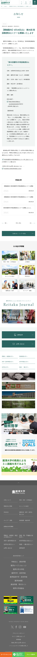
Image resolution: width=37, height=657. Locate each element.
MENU (35, 2)
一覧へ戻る (18, 223)
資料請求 (22, 548)
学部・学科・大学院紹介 (25, 500)
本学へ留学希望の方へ (8, 361)
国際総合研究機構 (8, 526)
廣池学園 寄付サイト (18, 584)
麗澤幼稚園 (18, 580)
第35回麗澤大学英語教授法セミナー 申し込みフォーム (18, 159)
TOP (1, 6)
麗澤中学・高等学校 (18, 573)
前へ (6, 223)
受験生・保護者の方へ (8, 356)
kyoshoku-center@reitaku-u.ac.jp (12, 168)
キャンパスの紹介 (24, 506)
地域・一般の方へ (24, 367)
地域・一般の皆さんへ (26, 544)
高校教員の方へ (23, 356)
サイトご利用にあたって (18, 636)
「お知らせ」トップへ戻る (18, 233)
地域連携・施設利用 (24, 520)
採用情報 (18, 639)
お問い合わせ (8, 548)
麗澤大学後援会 (18, 588)
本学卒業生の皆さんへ (26, 540)
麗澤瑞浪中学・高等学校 (18, 577)
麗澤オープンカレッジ (18, 565)
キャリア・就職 (8, 520)
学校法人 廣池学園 (18, 562)
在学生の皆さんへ (9, 544)
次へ (31, 223)
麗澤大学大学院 (18, 569)
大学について (7, 500)
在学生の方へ (5, 367)
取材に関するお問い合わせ (18, 642)
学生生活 (6, 512)
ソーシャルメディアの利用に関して (18, 645)
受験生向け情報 (8, 506)
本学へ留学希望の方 (10, 540)
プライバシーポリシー (18, 633)
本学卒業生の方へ (24, 361)
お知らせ (5, 6)
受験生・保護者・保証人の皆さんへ (11, 536)
